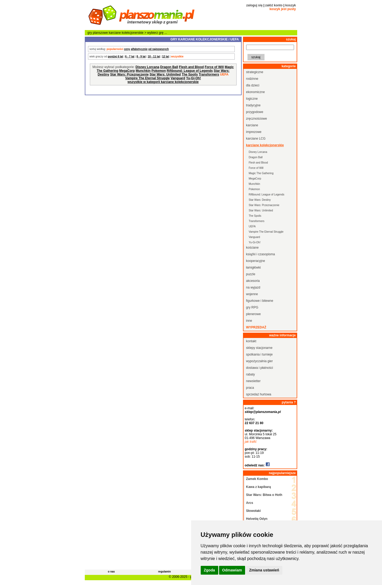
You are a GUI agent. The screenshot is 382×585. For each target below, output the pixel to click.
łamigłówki (253, 267)
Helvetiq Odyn (257, 519)
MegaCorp (127, 71)
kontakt (251, 341)
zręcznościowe (256, 118)
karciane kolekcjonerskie (126, 33)
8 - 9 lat (140, 56)
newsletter (253, 381)
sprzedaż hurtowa (258, 394)
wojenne (252, 294)
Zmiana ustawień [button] (264, 570)
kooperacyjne (255, 261)
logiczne (252, 99)
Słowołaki (253, 511)
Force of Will (214, 67)
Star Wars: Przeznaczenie (129, 74)
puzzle (250, 274)
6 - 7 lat (129, 56)
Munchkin (143, 71)
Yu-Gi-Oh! (193, 78)
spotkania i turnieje (259, 354)
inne (249, 321)
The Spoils (190, 74)
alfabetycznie (139, 49)
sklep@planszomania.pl (263, 412)
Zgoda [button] (209, 570)
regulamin (164, 571)
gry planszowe (97, 33)
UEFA (252, 226)
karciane (252, 125)
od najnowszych (158, 49)
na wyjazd (253, 287)
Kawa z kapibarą (258, 487)
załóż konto (274, 5)
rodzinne (252, 79)
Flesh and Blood (191, 67)
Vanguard (178, 78)
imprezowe (254, 132)
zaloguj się (254, 5)
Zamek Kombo (257, 479)
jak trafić (251, 442)
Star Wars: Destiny (260, 199)
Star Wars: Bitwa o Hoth (264, 495)
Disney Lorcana (147, 67)
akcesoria (253, 281)
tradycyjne (253, 105)
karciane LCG (256, 138)
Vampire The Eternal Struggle (147, 78)
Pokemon (159, 71)
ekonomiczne (255, 92)
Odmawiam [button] (232, 570)
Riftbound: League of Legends (190, 71)
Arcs (249, 503)
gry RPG (252, 307)
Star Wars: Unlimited (165, 74)
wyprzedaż (256, 327)
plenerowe (253, 314)
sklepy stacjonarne (259, 348)
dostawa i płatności (259, 368)
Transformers (209, 74)
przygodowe (254, 112)
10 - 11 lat (154, 56)
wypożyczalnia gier (259, 361)
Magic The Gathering (261, 173)
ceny (127, 49)
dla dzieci (252, 85)
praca (250, 388)
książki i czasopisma (260, 254)
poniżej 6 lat (115, 56)
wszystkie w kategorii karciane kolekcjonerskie (163, 82)
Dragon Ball (169, 67)
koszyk (290, 5)
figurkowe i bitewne (259, 301)
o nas (111, 571)
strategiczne (254, 72)
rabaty (250, 374)
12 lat (165, 56)
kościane (252, 247)
